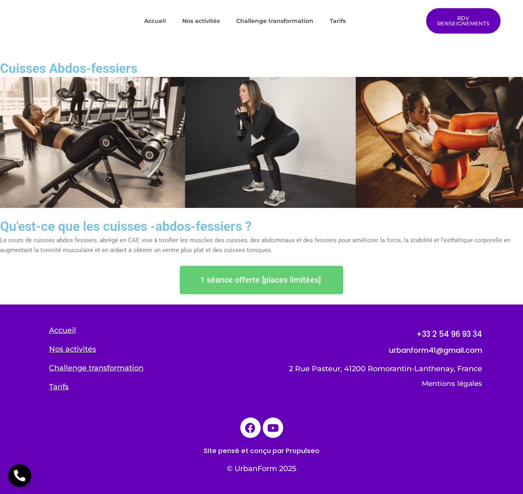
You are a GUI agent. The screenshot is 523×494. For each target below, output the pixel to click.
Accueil (155, 21)
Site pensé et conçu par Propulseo (261, 450)
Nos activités (201, 21)
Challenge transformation (274, 21)
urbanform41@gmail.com (435, 350)
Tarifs (338, 21)
